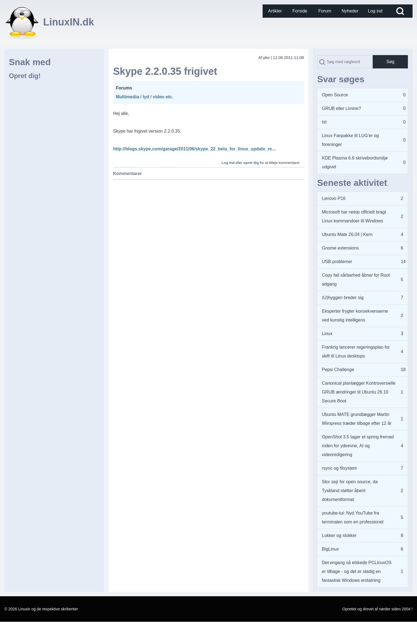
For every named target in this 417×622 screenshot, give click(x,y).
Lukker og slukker (339, 535)
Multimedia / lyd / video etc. (144, 96)
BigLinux (330, 549)
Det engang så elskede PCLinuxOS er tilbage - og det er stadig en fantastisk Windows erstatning (357, 571)
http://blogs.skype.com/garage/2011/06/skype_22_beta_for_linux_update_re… (194, 148)
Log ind (228, 163)
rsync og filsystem (339, 468)
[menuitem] (275, 11)
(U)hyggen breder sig (342, 297)
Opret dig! (25, 75)
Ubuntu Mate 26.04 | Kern (347, 234)
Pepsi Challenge (338, 369)
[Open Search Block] (400, 11)
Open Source (335, 94)
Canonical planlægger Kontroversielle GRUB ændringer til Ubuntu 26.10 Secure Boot (358, 392)
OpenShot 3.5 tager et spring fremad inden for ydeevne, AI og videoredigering (358, 446)
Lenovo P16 (333, 198)
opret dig (251, 163)
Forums (124, 88)
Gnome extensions (340, 248)
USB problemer (337, 261)
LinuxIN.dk (68, 22)
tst (324, 122)
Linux (327, 333)
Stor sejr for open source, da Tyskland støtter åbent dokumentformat (350, 490)
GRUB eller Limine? (341, 108)
